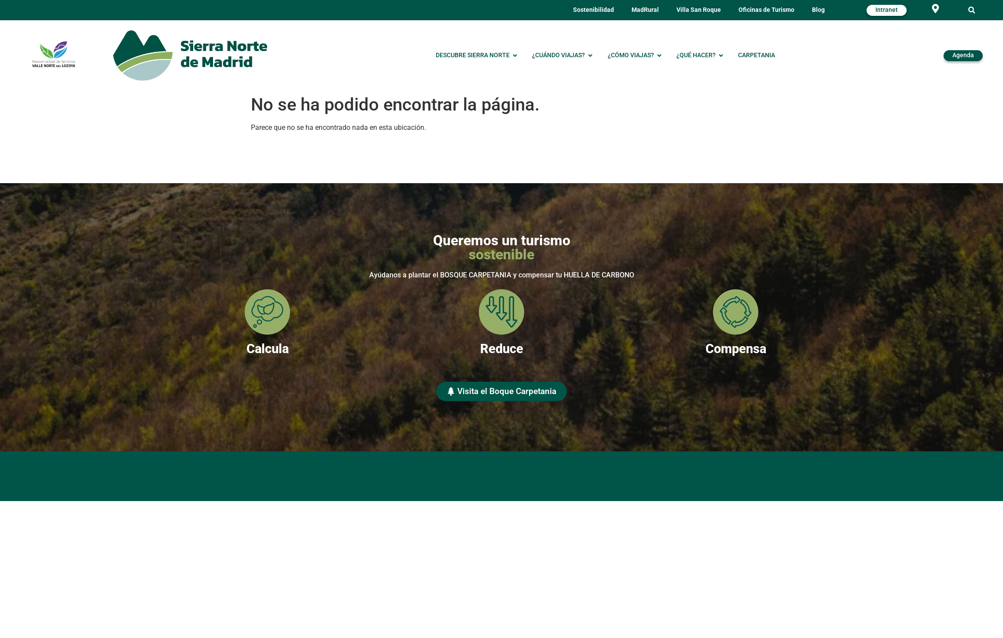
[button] (971, 10)
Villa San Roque (698, 10)
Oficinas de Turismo (766, 10)
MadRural (645, 10)
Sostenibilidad (593, 10)
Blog (818, 10)
